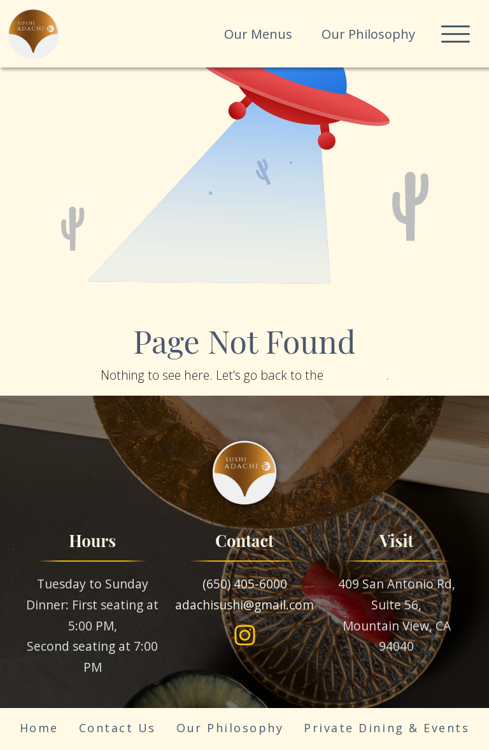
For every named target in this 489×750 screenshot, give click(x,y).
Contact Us (117, 727)
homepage (356, 375)
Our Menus (258, 34)
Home (39, 727)
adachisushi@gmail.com (244, 604)
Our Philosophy (368, 34)
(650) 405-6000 (244, 583)
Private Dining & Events (386, 727)
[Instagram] (245, 635)
